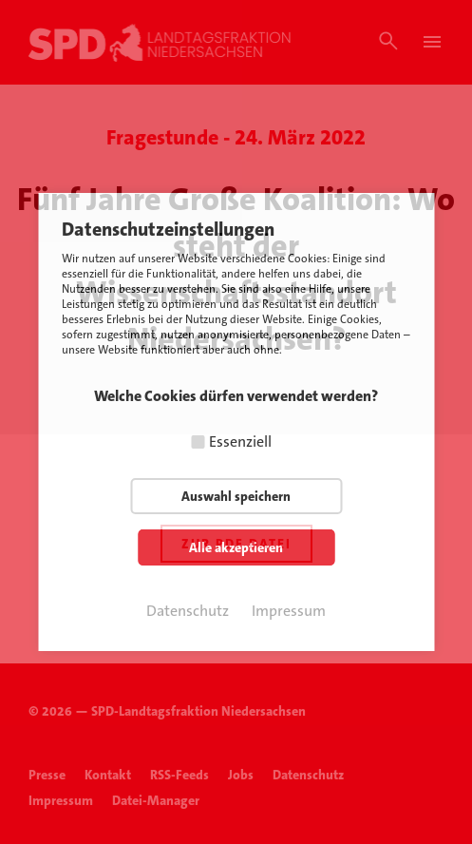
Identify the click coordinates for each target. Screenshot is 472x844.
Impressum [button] (289, 611)
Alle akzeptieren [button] (236, 547)
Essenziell (240, 441)
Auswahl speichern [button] (236, 496)
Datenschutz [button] (187, 611)
